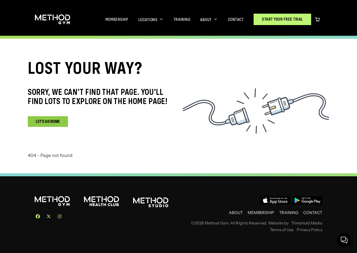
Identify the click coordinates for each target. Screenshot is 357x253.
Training (182, 19)
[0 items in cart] (317, 19)
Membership (116, 19)
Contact (236, 19)
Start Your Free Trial (282, 19)
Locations (148, 19)
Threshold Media (306, 223)
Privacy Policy (309, 229)
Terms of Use (282, 229)
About (206, 19)
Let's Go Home (48, 121)
